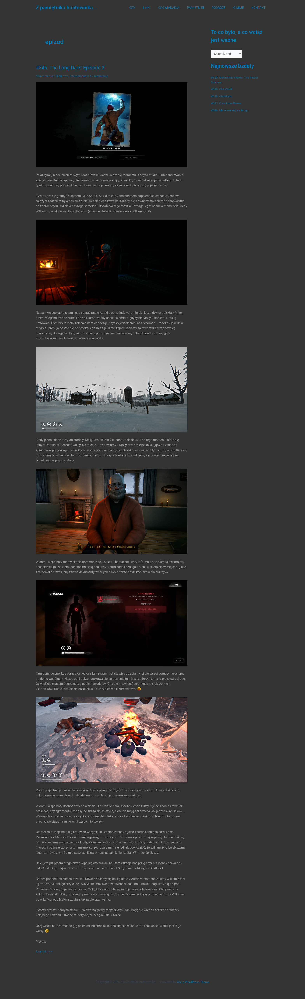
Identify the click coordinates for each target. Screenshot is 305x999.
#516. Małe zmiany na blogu (230, 111)
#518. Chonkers (222, 97)
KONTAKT (259, 8)
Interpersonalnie (82, 76)
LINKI (155, 8)
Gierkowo (62, 76)
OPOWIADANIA (175, 8)
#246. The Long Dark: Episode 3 (71, 68)
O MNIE (241, 8)
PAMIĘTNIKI (201, 8)
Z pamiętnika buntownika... (66, 8)
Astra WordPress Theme (193, 982)
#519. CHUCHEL (222, 90)
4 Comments (44, 76)
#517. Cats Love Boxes (227, 104)
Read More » (44, 951)
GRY (142, 8)
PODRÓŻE (222, 8)
